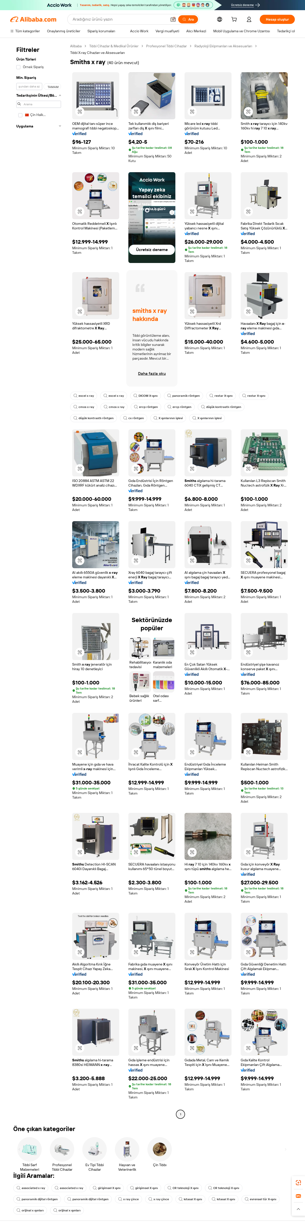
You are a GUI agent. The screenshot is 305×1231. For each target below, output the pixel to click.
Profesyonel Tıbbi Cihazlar (166, 46)
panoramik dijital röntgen (37, 1199)
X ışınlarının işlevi (168, 418)
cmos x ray (83, 407)
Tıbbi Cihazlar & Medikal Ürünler (114, 46)
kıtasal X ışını (190, 1199)
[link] (298, 1182)
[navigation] (38, 581)
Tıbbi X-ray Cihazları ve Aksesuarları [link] (97, 53)
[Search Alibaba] (119, 19)
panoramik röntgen (183, 396)
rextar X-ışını (221, 396)
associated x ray (31, 1188)
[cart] (235, 20)
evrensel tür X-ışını (260, 1199)
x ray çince (128, 1199)
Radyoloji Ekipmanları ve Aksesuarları (223, 46)
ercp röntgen (146, 407)
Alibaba (76, 46)
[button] (173, 19)
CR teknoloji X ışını (183, 1188)
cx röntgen (133, 418)
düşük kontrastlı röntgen (221, 407)
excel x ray (83, 396)
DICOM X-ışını (145, 396)
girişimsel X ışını (106, 1188)
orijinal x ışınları (30, 1210)
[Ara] (188, 19)
